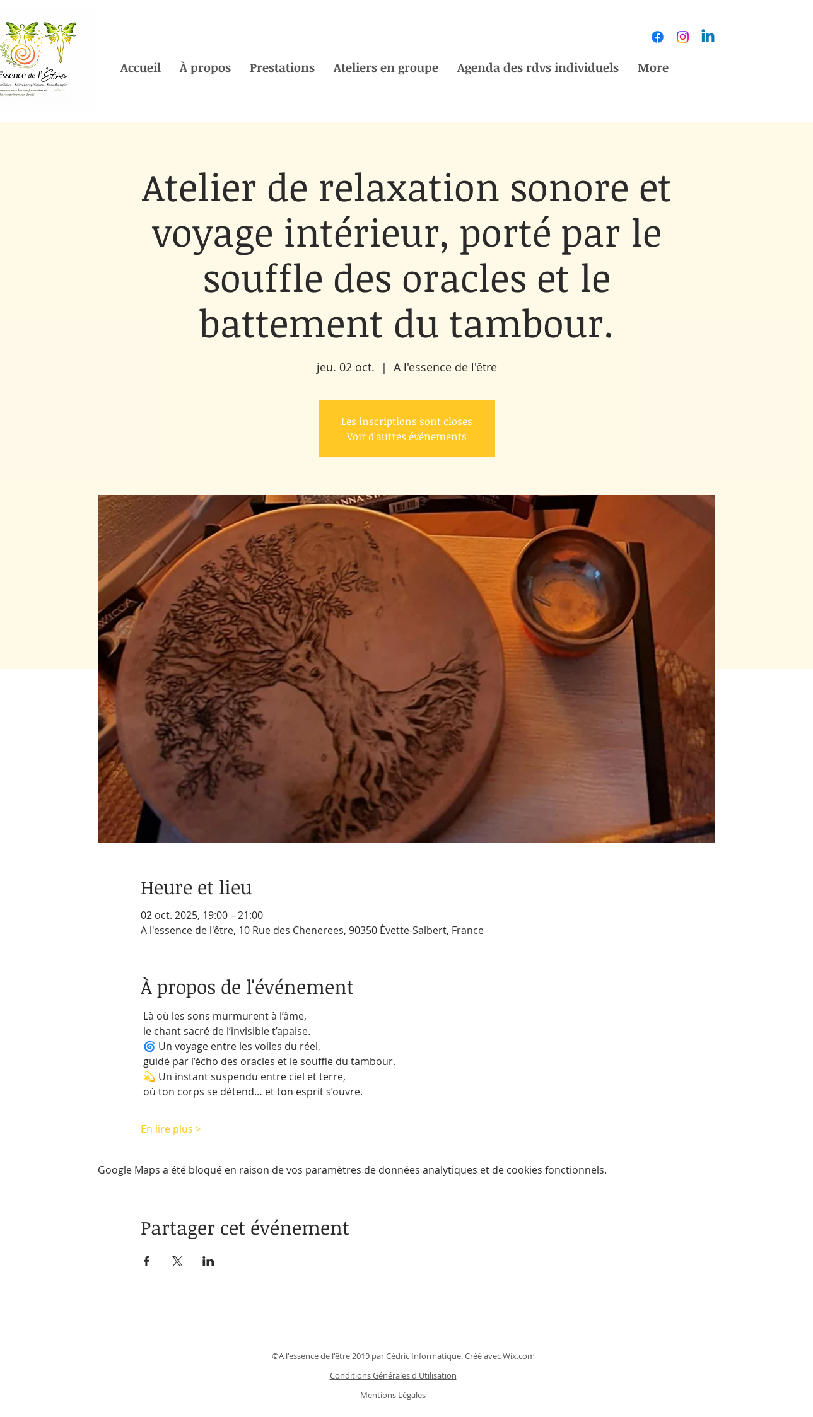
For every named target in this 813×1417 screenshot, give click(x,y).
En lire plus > (171, 1129)
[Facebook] (657, 37)
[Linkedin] (708, 37)
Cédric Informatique (423, 1356)
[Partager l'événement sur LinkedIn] (208, 1261)
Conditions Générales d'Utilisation (393, 1375)
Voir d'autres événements (407, 436)
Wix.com (519, 1356)
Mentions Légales (393, 1395)
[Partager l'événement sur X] (178, 1261)
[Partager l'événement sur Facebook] (147, 1261)
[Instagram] (683, 37)
